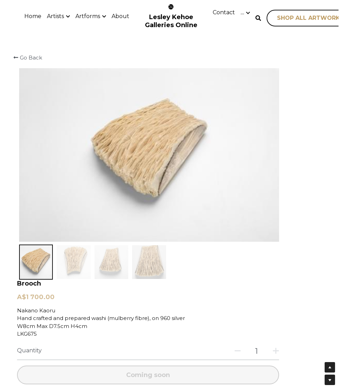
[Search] (258, 18)
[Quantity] (264, 146)
